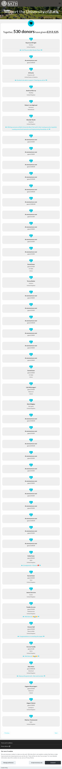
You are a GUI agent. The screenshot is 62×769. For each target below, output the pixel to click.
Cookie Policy (4, 767)
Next (57, 733)
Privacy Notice (5, 746)
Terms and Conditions (7, 743)
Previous (6, 733)
